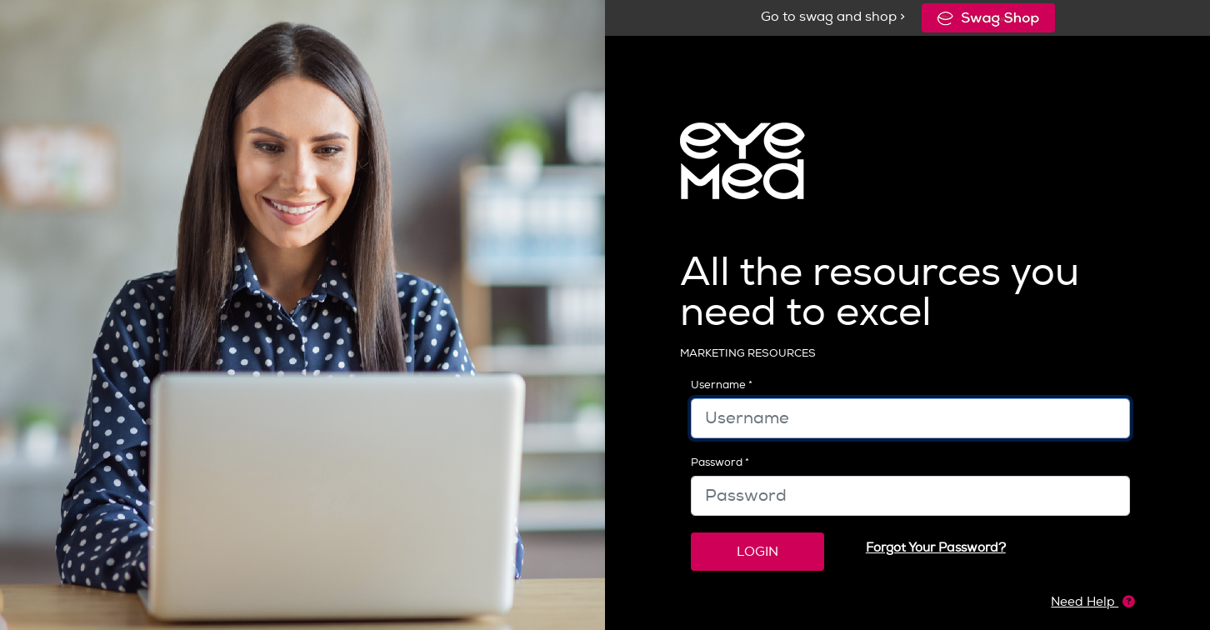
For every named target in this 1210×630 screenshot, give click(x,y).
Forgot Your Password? (936, 548)
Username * (721, 385)
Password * (720, 462)
